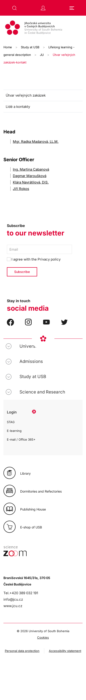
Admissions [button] (31, 361)
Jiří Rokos (21, 188)
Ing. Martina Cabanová (31, 169)
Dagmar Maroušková (29, 176)
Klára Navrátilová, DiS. (31, 182)
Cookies (43, 637)
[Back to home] (43, 28)
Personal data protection (22, 651)
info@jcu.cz (13, 599)
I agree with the (34, 259)
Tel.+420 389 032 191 (20, 593)
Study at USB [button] (32, 376)
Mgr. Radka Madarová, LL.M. (35, 141)
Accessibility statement (65, 651)
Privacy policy (49, 259)
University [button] (29, 346)
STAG (11, 422)
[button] (14, 8)
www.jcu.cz (12, 606)
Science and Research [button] (42, 392)
